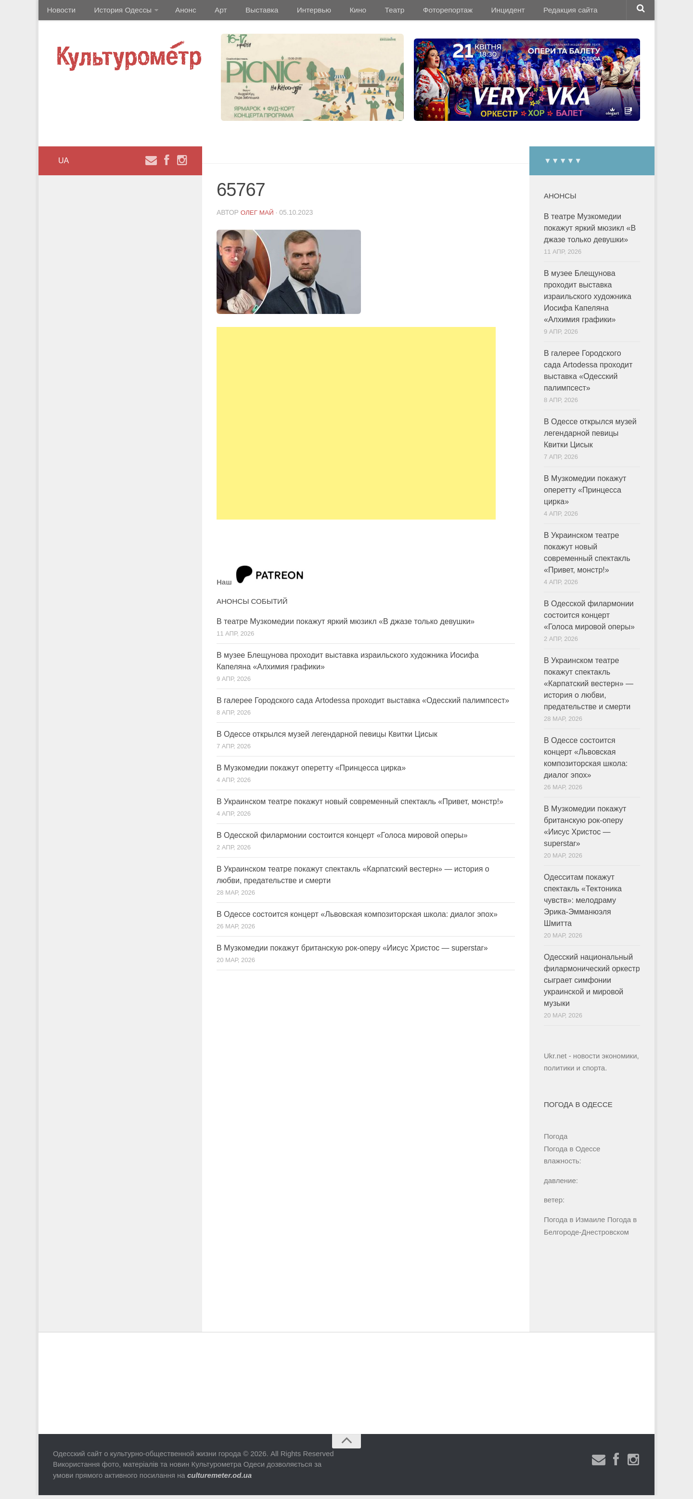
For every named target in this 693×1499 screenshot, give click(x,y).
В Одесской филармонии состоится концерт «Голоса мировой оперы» (342, 839)
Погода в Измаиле (574, 1223)
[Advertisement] (356, 427)
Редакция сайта (533, 12)
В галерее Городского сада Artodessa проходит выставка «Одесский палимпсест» (363, 704)
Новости (60, 12)
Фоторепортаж (417, 12)
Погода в (572, 1152)
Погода (555, 1140)
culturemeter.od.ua (219, 1479)
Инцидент (474, 12)
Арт (210, 12)
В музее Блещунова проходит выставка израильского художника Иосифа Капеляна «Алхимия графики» (587, 300)
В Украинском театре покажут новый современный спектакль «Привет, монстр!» (360, 805)
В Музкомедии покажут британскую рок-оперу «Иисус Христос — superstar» (352, 952)
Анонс (179, 12)
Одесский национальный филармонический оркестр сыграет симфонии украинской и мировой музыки (592, 984)
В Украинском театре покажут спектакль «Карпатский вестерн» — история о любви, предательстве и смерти (588, 687)
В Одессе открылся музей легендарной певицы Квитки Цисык (327, 738)
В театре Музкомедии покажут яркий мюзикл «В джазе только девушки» (346, 625)
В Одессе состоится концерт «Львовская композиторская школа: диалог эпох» (357, 918)
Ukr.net (555, 1060)
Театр (368, 12)
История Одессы (118, 12)
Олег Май (258, 216)
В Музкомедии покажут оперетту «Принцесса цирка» (311, 772)
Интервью (295, 12)
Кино (335, 12)
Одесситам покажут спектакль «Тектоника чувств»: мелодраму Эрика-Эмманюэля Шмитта (583, 904)
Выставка (247, 12)
